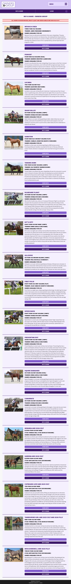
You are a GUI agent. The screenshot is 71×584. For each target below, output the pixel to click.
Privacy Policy (35, 581)
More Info (45, 45)
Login (52, 11)
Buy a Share (19, 11)
